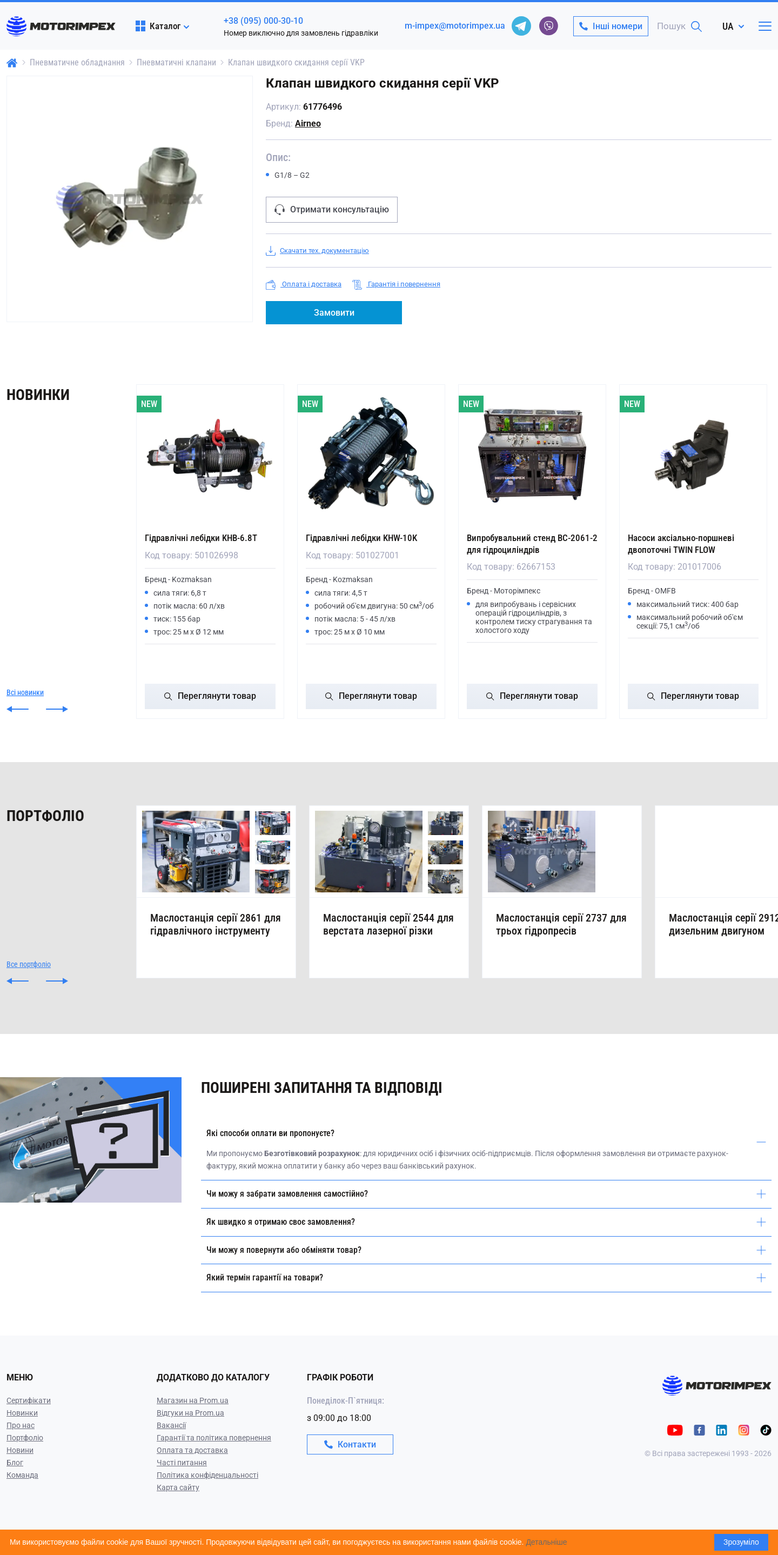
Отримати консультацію (331, 209)
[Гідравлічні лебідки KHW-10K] (371, 455)
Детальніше (546, 1542)
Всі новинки (25, 691)
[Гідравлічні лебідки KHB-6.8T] (210, 455)
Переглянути (210, 695)
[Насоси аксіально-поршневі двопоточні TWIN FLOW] (693, 455)
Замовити (334, 313)
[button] (17, 708)
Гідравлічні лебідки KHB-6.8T (205, 537)
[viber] (548, 26)
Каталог (158, 26)
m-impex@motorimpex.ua (455, 26)
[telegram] (521, 26)
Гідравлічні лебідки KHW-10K (365, 537)
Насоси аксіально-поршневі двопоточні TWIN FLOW (684, 543)
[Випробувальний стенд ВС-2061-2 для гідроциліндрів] (532, 455)
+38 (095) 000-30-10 (263, 21)
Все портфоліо (28, 977)
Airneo (308, 123)
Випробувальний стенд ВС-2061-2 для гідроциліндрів (527, 543)
